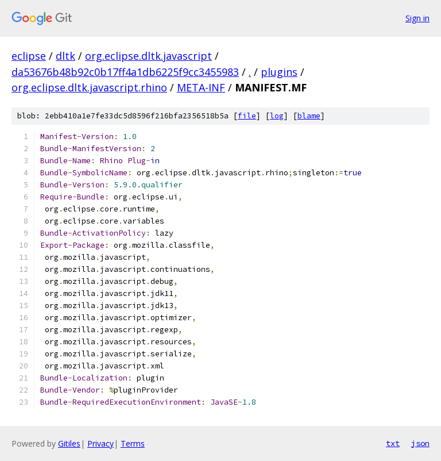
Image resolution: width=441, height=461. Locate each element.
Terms (133, 443)
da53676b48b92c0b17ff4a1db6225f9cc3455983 (125, 72)
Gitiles (69, 443)
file (247, 116)
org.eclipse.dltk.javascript (148, 56)
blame (308, 116)
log (277, 116)
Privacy (100, 443)
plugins (279, 72)
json (420, 443)
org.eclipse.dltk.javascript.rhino (89, 87)
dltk (65, 56)
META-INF (201, 87)
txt (393, 443)
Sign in (417, 18)
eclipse (28, 56)
